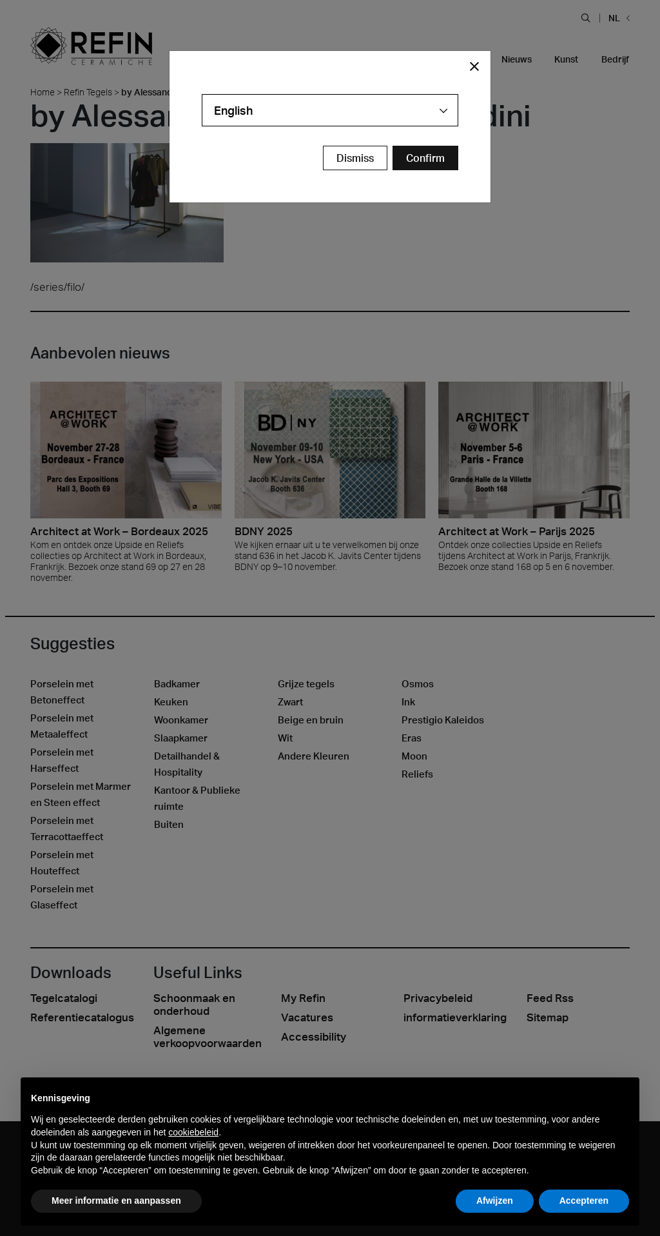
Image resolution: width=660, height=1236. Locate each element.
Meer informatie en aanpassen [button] (116, 1200)
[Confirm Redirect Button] (425, 158)
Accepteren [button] (583, 1200)
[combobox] (330, 110)
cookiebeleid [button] (193, 1132)
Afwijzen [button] (494, 1200)
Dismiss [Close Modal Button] (355, 158)
